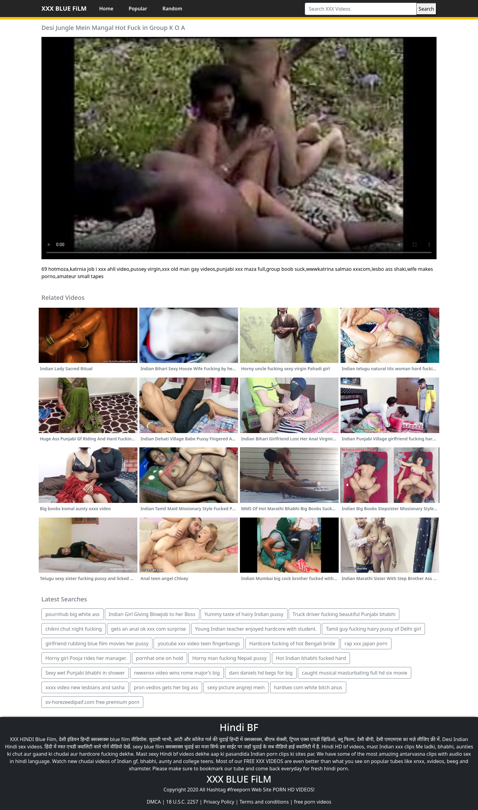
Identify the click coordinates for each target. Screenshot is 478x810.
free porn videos (312, 801)
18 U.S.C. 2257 (182, 801)
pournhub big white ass (72, 614)
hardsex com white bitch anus (308, 687)
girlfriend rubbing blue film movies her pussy (96, 643)
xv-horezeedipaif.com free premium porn (92, 702)
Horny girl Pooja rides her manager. (86, 658)
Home (106, 8)
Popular (138, 8)
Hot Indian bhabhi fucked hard (311, 658)
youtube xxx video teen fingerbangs (199, 643)
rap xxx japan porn (365, 643)
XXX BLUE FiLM (64, 8)
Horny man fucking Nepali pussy (229, 658)
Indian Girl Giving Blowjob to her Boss (152, 614)
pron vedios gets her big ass (166, 687)
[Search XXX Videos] (360, 9)
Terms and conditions (264, 801)
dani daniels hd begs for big (261, 672)
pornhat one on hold (159, 658)
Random (172, 8)
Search (426, 8)
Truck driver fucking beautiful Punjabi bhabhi (344, 614)
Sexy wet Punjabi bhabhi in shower (85, 672)
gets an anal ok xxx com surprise (148, 628)
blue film (120, 739)
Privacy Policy (219, 801)
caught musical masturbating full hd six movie (354, 672)
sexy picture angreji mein (236, 687)
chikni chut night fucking (73, 628)
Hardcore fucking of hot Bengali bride (292, 643)
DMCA (154, 801)
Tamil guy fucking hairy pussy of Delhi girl (373, 628)
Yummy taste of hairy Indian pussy (244, 614)
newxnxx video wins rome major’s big (177, 672)
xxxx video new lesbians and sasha (85, 687)
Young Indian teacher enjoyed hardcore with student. (256, 628)
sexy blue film (148, 746)
